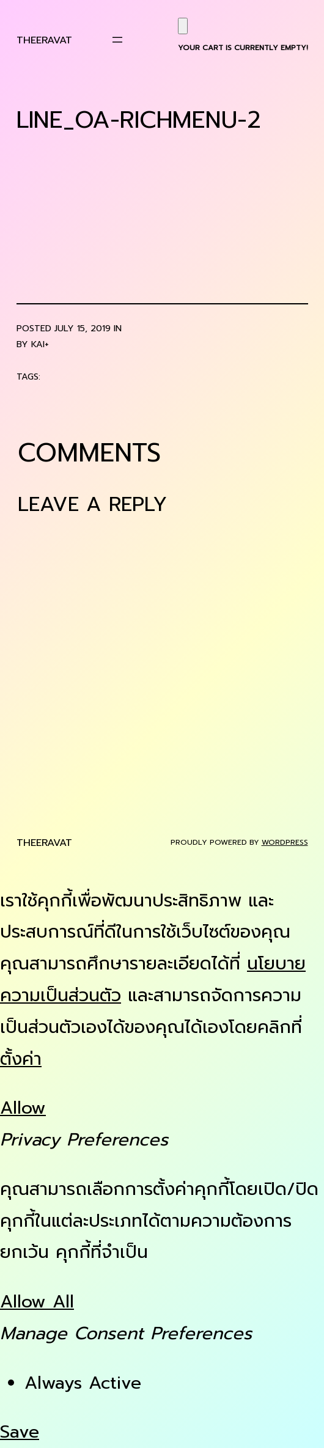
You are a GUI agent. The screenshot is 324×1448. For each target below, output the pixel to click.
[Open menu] (117, 39)
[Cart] (183, 26)
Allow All (37, 1301)
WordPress (285, 842)
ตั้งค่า (21, 1059)
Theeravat (44, 40)
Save (19, 1432)
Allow (23, 1108)
